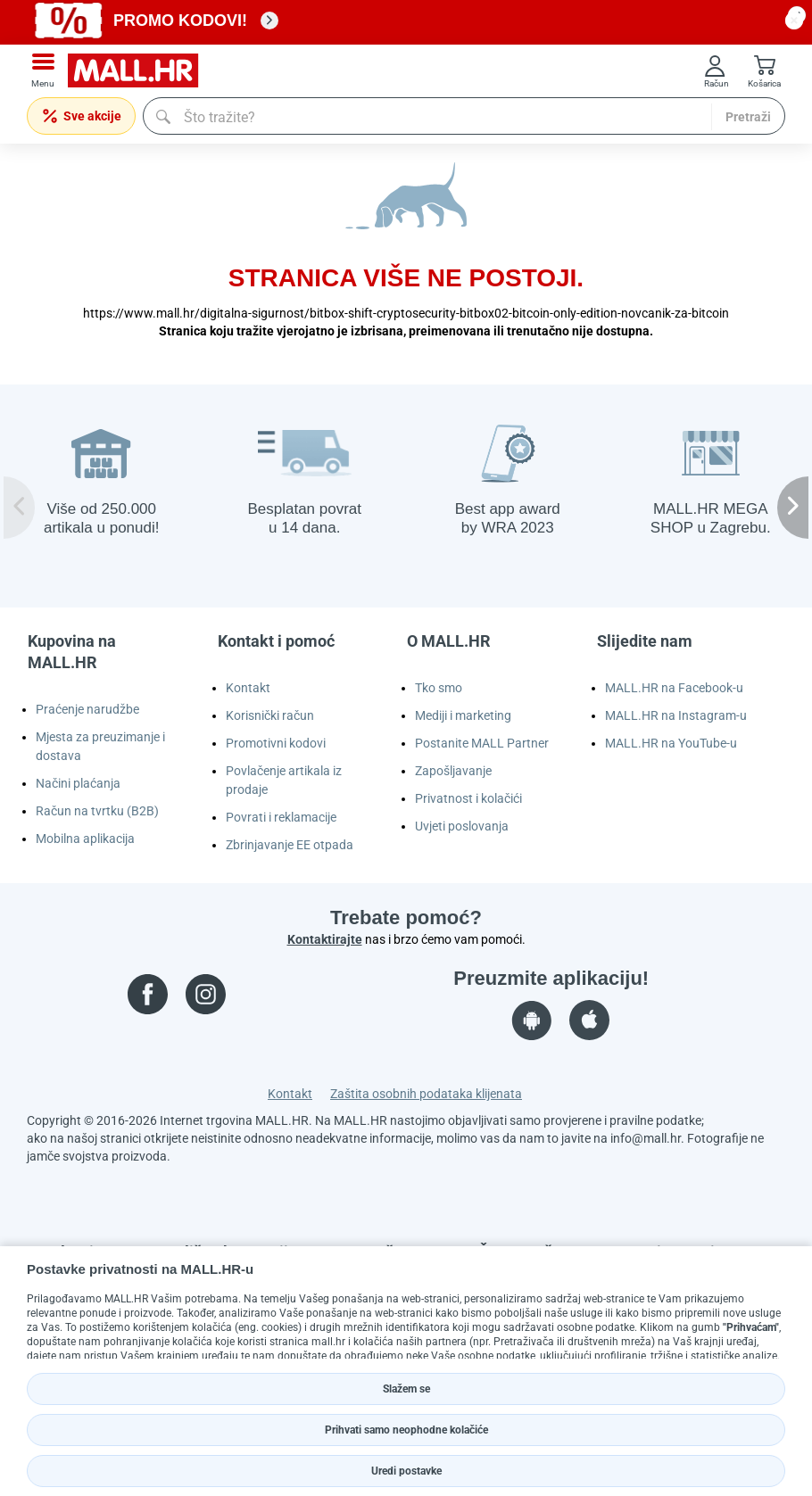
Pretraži (748, 117)
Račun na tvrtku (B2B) (97, 811)
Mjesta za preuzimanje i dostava (100, 746)
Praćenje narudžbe (87, 709)
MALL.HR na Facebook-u (674, 688)
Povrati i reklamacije (281, 817)
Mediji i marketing (463, 715)
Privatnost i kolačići (468, 798)
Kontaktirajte (324, 939)
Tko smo (438, 688)
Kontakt (248, 688)
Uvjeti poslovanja (462, 826)
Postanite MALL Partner (482, 743)
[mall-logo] (139, 71)
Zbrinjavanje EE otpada (289, 845)
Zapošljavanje (453, 771)
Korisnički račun (270, 715)
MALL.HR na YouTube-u (671, 743)
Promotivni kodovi (276, 743)
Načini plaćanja (78, 783)
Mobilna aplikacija (85, 838)
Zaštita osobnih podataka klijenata (426, 1094)
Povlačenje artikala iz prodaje (284, 780)
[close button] (794, 20)
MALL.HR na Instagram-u (676, 715)
